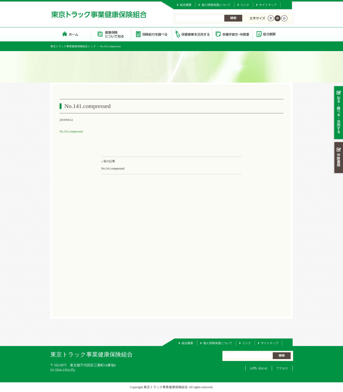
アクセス (282, 368)
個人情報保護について (216, 5)
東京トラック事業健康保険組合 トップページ (70, 33)
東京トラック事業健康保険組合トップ (73, 46)
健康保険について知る (111, 33)
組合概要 (186, 5)
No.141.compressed (71, 131)
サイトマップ (268, 5)
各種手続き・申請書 (232, 33)
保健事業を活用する (192, 33)
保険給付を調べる (151, 33)
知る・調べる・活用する (338, 112)
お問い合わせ (258, 368)
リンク (245, 5)
